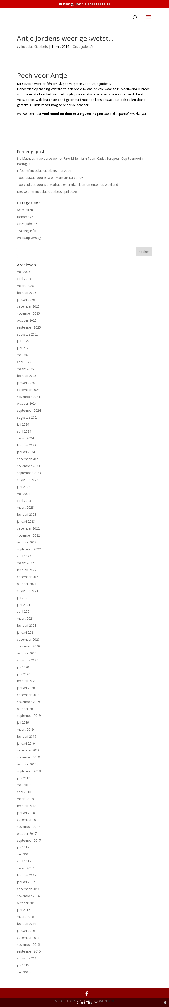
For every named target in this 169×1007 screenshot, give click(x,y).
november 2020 (28, 646)
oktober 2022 (27, 542)
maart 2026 (25, 286)
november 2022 (28, 535)
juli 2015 (23, 965)
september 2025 (29, 327)
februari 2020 (26, 681)
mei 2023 (23, 494)
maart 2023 (25, 507)
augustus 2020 (27, 660)
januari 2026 (26, 299)
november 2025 (28, 313)
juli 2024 (23, 424)
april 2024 (24, 431)
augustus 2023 (27, 480)
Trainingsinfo (26, 231)
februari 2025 (26, 376)
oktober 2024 (27, 403)
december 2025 (28, 306)
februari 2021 (26, 625)
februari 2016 (26, 923)
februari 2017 (26, 875)
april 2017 (24, 861)
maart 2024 (25, 438)
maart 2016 (25, 916)
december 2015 (28, 937)
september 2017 (29, 840)
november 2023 (28, 466)
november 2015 (28, 944)
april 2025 (24, 362)
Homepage (25, 217)
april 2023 (24, 501)
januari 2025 (26, 383)
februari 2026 (26, 292)
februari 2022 (26, 570)
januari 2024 (26, 452)
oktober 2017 (27, 833)
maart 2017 (25, 868)
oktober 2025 (27, 320)
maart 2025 (25, 369)
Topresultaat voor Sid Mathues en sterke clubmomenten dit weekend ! (68, 184)
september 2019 (29, 715)
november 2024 (28, 397)
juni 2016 (23, 910)
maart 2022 (25, 563)
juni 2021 (23, 605)
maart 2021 (25, 618)
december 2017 (28, 819)
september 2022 (29, 549)
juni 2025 (23, 348)
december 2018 (28, 750)
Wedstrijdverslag (29, 238)
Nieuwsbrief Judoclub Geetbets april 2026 (47, 191)
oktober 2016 (27, 903)
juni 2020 (23, 674)
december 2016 (28, 889)
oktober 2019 (27, 709)
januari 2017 (26, 882)
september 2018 (29, 771)
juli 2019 (23, 722)
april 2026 (24, 279)
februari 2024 (26, 445)
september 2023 (29, 473)
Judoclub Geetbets (34, 46)
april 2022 (24, 556)
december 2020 (28, 639)
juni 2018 (23, 778)
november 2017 (28, 826)
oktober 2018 (27, 764)
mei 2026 (23, 272)
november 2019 (28, 702)
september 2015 (29, 951)
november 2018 (28, 757)
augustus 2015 (27, 958)
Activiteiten (25, 210)
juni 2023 (23, 487)
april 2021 (24, 611)
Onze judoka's (83, 46)
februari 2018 (26, 806)
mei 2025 (23, 355)
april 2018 (24, 792)
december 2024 (28, 390)
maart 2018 (25, 799)
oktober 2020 (27, 653)
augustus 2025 (27, 334)
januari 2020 (26, 688)
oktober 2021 (27, 584)
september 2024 (29, 410)
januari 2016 (26, 930)
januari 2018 (26, 813)
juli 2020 (23, 667)
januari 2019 (26, 743)
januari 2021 (26, 632)
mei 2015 (23, 972)
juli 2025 (23, 341)
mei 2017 (23, 854)
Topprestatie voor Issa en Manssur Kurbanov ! (50, 177)
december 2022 (28, 528)
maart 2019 (25, 729)
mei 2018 (23, 785)
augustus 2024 (27, 417)
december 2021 (28, 577)
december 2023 (28, 459)
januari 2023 (26, 521)
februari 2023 (26, 514)
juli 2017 (23, 847)
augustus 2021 (27, 591)
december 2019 (28, 695)
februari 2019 (26, 736)
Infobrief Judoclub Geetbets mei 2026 (44, 170)
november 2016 (28, 896)
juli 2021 (23, 598)
